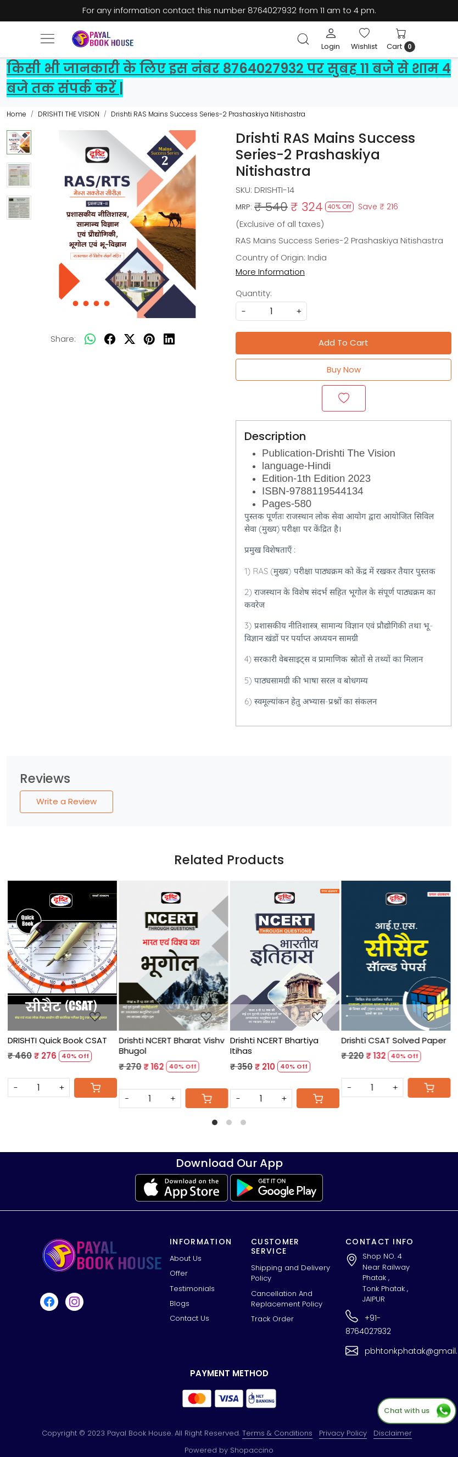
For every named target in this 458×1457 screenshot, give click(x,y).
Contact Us (189, 1318)
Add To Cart (343, 342)
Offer (179, 1273)
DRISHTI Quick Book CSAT (57, 1040)
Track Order (272, 1319)
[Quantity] (39, 1087)
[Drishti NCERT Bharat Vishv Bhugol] (173, 955)
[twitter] (129, 339)
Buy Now (344, 369)
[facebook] (110, 339)
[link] (303, 39)
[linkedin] (169, 339)
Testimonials (192, 1288)
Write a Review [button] (66, 801)
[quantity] (271, 311)
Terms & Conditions (277, 1433)
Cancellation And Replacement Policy (286, 1299)
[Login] (331, 39)
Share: (63, 338)
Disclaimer (392, 1433)
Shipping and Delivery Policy (290, 1273)
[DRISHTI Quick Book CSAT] (62, 955)
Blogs (179, 1303)
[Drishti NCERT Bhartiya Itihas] (284, 955)
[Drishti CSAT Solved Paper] (396, 955)
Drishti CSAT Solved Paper (394, 1040)
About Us (186, 1258)
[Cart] (95, 1088)
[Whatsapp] (90, 339)
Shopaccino (251, 1450)
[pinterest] (149, 339)
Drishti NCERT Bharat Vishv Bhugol (172, 1045)
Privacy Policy (343, 1433)
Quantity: (254, 293)
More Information (270, 271)
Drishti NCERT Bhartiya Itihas (274, 1045)
